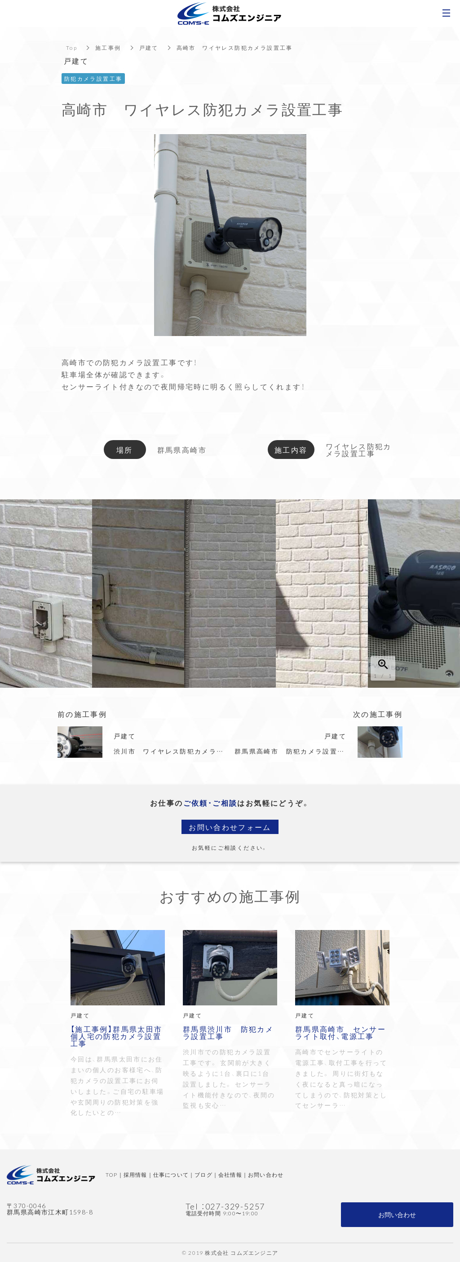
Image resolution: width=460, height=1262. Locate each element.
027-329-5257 (235, 1206)
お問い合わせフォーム (230, 826)
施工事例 (108, 48)
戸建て (149, 48)
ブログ (203, 1174)
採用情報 (135, 1174)
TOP (112, 1174)
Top (71, 48)
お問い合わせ (265, 1174)
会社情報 (230, 1174)
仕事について (171, 1174)
